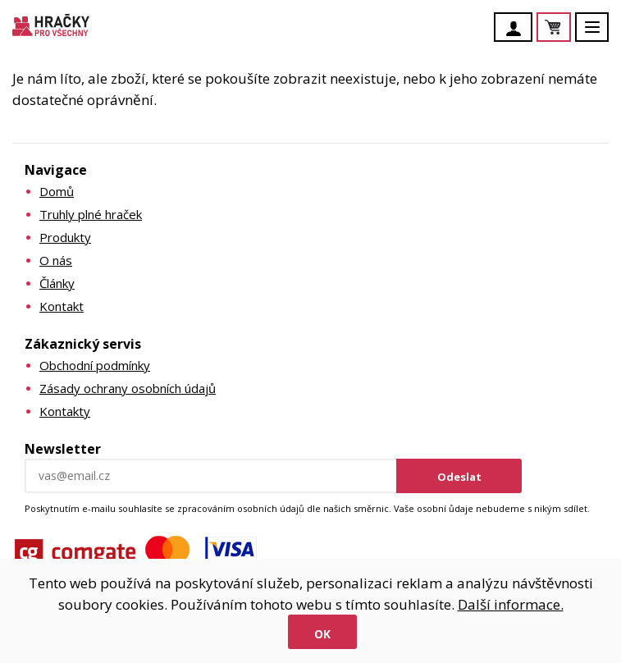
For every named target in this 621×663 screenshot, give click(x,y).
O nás (55, 260)
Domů (56, 191)
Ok (322, 634)
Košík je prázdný (570, 28)
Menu (601, 35)
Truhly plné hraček (90, 214)
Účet (518, 29)
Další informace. (511, 604)
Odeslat (459, 476)
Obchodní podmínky (94, 365)
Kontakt (61, 306)
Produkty (65, 237)
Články (57, 283)
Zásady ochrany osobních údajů (127, 388)
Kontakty (64, 411)
